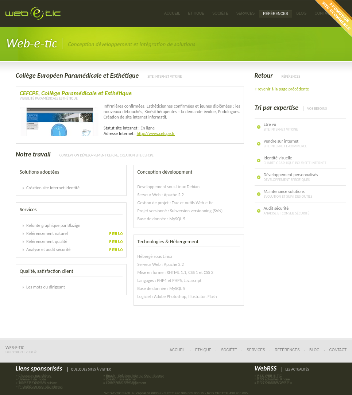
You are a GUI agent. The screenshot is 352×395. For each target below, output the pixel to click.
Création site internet (121, 379)
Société (220, 13)
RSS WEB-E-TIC (269, 375)
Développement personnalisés (291, 177)
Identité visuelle (295, 160)
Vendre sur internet (285, 143)
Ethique (203, 350)
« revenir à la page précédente (282, 89)
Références (287, 350)
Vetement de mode (32, 379)
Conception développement (126, 383)
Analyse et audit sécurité (48, 249)
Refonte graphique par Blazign (53, 225)
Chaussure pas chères (35, 375)
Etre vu (281, 126)
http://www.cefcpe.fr (156, 133)
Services (256, 350)
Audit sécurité (287, 210)
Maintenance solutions (288, 194)
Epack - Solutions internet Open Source (135, 375)
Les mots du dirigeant (45, 287)
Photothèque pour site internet (41, 386)
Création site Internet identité (53, 187)
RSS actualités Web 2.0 (274, 383)
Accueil (172, 13)
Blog (302, 13)
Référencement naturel (47, 233)
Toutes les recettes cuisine (37, 383)
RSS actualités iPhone (273, 379)
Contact (338, 350)
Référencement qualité (46, 241)
